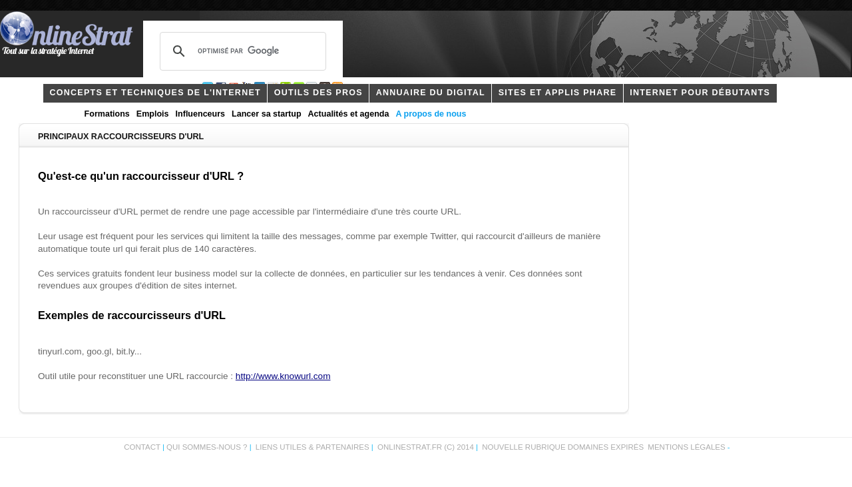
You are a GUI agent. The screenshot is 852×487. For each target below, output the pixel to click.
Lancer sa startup (266, 114)
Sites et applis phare (558, 92)
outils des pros (318, 92)
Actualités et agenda (348, 114)
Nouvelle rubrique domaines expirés (563, 447)
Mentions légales (686, 447)
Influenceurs (201, 114)
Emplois (152, 114)
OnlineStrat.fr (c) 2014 (425, 447)
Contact (142, 447)
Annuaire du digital (430, 92)
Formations (107, 114)
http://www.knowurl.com (283, 376)
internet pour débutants (700, 92)
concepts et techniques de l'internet (155, 92)
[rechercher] (241, 51)
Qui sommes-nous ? (208, 447)
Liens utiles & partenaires (312, 447)
